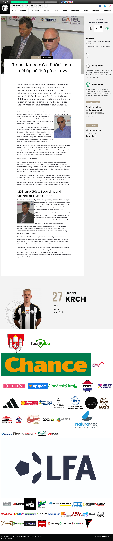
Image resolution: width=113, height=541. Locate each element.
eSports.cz (35, 536)
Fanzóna (95, 11)
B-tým (56, 11)
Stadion (23, 11)
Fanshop (107, 11)
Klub (14, 11)
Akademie (75, 11)
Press (86, 11)
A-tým (46, 11)
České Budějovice (28, 5)
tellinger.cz (108, 536)
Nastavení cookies (6, 538)
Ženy (65, 11)
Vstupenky (35, 11)
